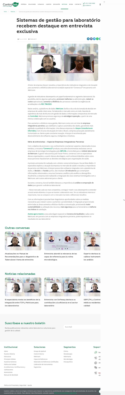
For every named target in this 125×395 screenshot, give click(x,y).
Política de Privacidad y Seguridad (15, 385)
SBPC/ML (63, 151)
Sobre (6, 351)
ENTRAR (116, 4)
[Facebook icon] (108, 385)
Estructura (7, 356)
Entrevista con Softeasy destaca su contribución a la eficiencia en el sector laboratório (61, 303)
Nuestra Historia (9, 354)
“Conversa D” (48, 148)
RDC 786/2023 (46, 104)
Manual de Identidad (11, 375)
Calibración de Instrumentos (43, 364)
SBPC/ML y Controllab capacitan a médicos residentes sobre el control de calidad (100, 303)
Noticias (13, 11)
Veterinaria (67, 356)
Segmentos (37, 367)
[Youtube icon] (114, 385)
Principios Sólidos (10, 359)
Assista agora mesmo (36, 214)
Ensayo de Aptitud (40, 351)
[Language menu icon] (108, 4)
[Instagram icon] (118, 385)
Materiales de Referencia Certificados (46, 362)
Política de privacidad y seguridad (65, 393)
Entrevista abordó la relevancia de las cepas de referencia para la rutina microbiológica (60, 257)
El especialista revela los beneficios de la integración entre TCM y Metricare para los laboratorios (22, 303)
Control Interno (39, 354)
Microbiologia (68, 359)
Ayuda (30, 385)
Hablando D (33, 39)
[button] (88, 38)
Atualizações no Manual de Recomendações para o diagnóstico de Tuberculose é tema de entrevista (22, 257)
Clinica (66, 351)
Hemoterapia (68, 354)
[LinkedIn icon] (111, 385)
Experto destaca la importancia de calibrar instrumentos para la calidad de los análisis (101, 257)
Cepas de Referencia (40, 359)
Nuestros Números (10, 362)
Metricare (59, 109)
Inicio (5, 11)
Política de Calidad (10, 364)
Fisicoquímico (68, 362)
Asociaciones (8, 372)
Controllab (34, 116)
